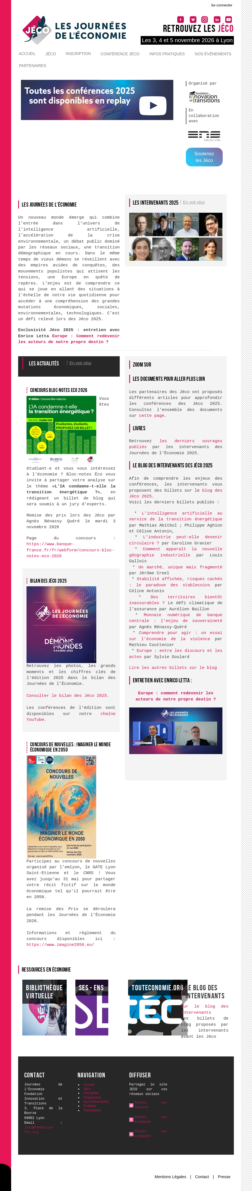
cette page (151, 415)
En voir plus (194, 202)
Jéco (50, 54)
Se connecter (221, 5)
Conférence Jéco (119, 54)
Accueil (27, 53)
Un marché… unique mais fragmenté (180, 567)
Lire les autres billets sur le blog (173, 668)
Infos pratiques (167, 54)
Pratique (89, 1106)
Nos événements (213, 54)
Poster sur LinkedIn (151, 1134)
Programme (92, 1097)
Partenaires (32, 65)
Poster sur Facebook (151, 1119)
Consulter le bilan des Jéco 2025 (67, 695)
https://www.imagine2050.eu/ (60, 945)
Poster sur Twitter (151, 1105)
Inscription (78, 53)
